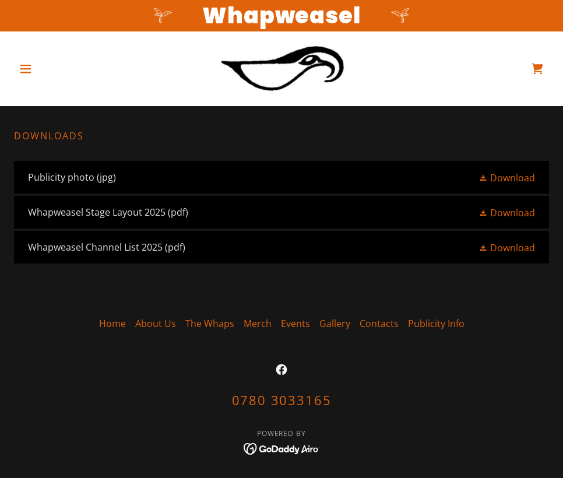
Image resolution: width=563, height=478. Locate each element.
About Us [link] (155, 323)
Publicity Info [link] (436, 323)
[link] (281, 68)
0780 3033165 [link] (282, 400)
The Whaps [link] (209, 323)
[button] (54, 68)
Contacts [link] (379, 323)
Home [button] (112, 323)
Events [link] (295, 323)
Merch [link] (258, 323)
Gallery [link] (334, 323)
